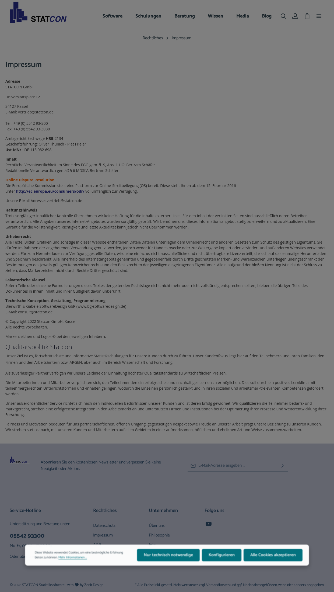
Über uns (157, 525)
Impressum (103, 535)
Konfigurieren (222, 558)
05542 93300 (27, 536)
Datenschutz (104, 525)
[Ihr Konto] (295, 16)
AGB (97, 545)
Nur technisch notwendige (168, 558)
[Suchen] (283, 16)
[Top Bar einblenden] (319, 16)
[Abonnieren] (282, 466)
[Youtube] (209, 525)
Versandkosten (218, 585)
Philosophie (159, 535)
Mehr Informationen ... (72, 561)
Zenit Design (93, 585)
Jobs (152, 545)
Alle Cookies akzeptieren (273, 558)
